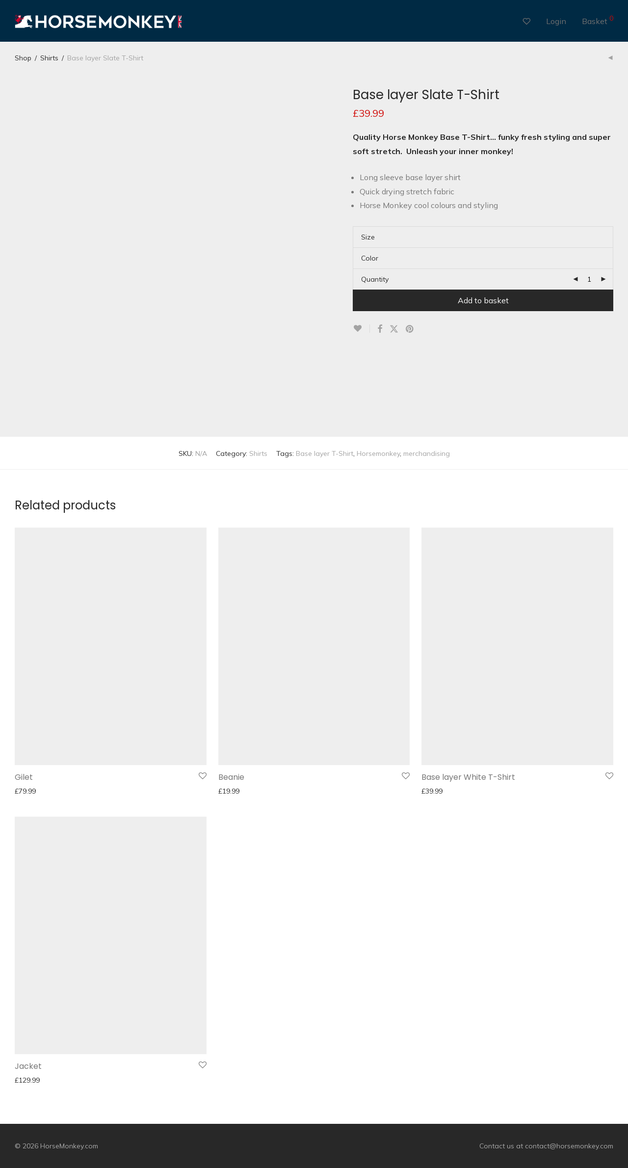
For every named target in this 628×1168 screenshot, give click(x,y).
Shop (23, 57)
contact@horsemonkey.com (569, 1145)
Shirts (49, 57)
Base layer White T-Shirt (468, 777)
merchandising (426, 453)
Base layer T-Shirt (324, 453)
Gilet (24, 777)
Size (368, 237)
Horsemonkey (378, 453)
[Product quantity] (589, 279)
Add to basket (483, 300)
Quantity (375, 279)
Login (556, 21)
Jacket (28, 1066)
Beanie (231, 777)
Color (369, 258)
